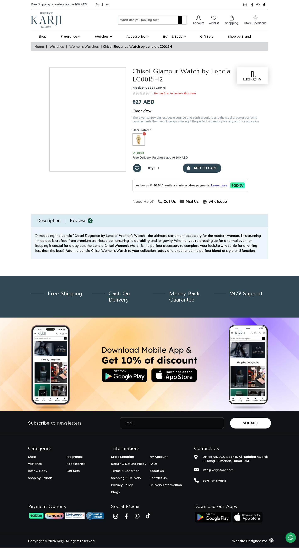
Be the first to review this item (175, 93)
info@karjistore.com (218, 470)
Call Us (167, 201)
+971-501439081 (214, 481)
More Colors (141, 130)
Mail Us (189, 201)
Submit (250, 423)
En (97, 4)
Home (39, 46)
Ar (107, 4)
